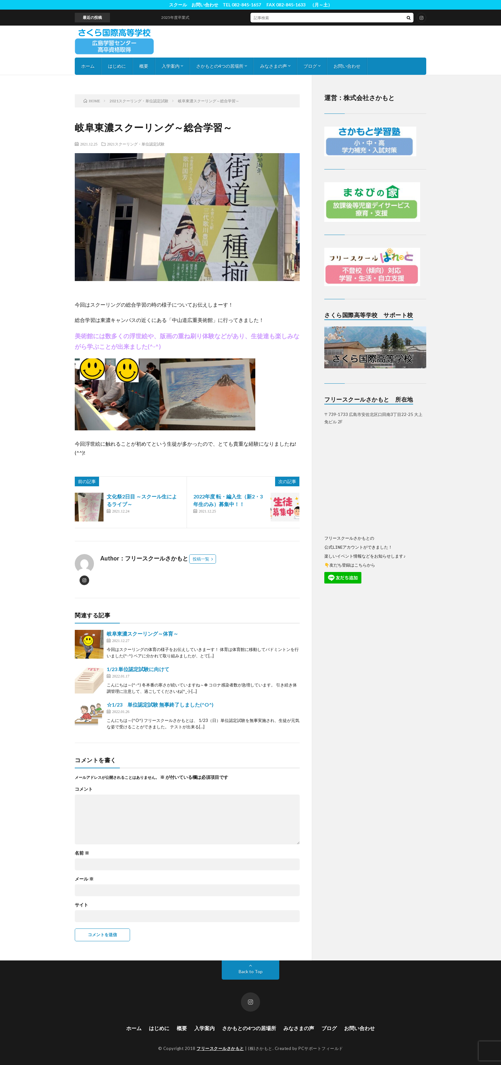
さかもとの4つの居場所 (219, 66)
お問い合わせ (347, 66)
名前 (82, 853)
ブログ (310, 66)
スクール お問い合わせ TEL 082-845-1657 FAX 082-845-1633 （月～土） (250, 4)
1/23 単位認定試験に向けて (138, 669)
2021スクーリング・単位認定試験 (136, 144)
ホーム (88, 66)
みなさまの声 (273, 66)
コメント (84, 789)
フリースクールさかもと (220, 1048)
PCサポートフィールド (320, 1048)
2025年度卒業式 (180, 17)
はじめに (117, 66)
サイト (81, 905)
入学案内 (171, 66)
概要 (143, 66)
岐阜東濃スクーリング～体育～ (142, 633)
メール (84, 879)
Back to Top (251, 971)
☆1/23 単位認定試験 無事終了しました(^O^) (160, 704)
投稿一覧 (201, 558)
